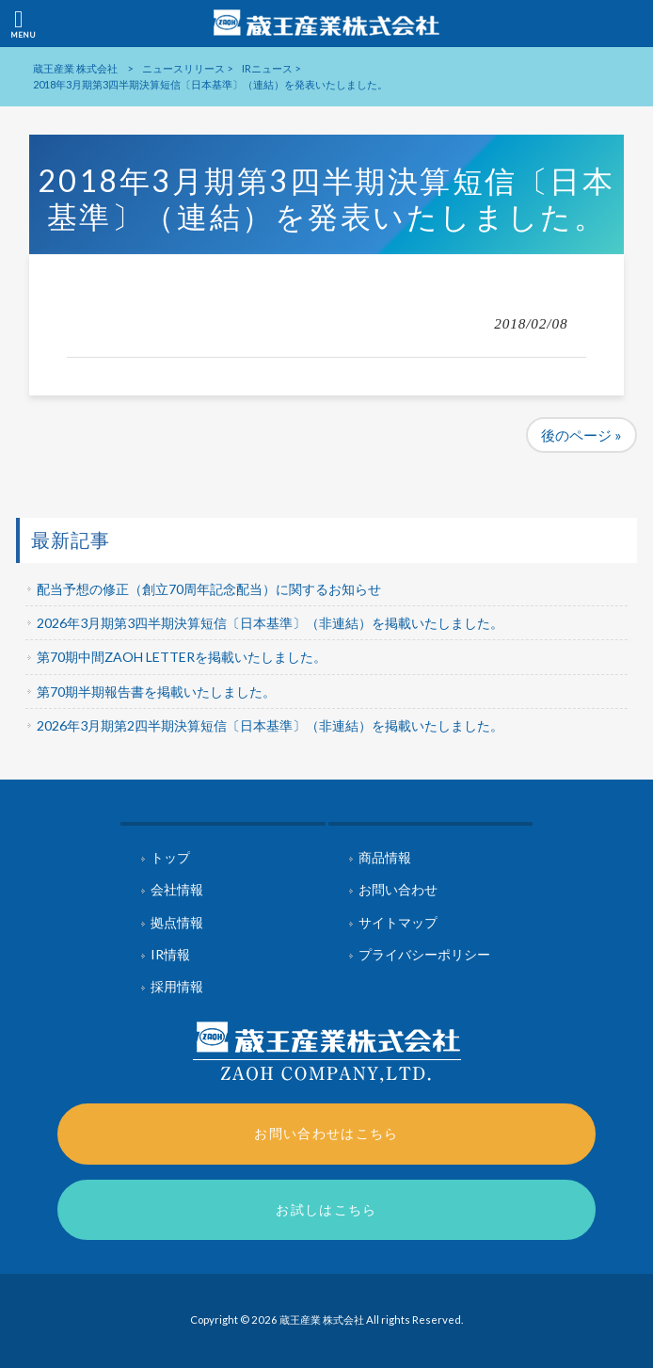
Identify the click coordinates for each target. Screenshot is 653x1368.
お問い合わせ (398, 889)
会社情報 (177, 889)
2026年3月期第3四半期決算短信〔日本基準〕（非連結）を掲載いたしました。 (270, 623)
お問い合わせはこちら (326, 1133)
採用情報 (177, 986)
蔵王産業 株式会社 (75, 68)
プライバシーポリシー (424, 954)
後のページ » (581, 434)
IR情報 (170, 954)
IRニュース (267, 68)
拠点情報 (177, 922)
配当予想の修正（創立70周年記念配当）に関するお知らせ (209, 589)
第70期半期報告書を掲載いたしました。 (156, 692)
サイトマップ (398, 922)
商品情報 (384, 857)
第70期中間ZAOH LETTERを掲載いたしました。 (181, 657)
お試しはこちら (326, 1209)
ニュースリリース (183, 68)
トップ (170, 857)
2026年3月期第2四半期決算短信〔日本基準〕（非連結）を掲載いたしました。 (270, 725)
